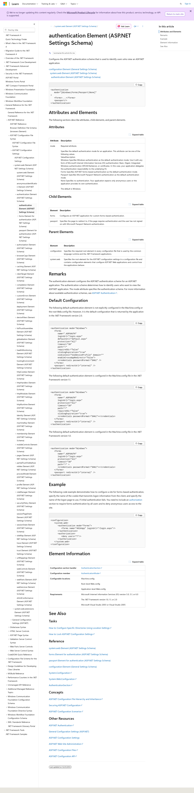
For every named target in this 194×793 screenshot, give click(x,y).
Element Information (169, 42)
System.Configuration (59, 672)
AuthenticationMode (90, 573)
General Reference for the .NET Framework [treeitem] (21, 114)
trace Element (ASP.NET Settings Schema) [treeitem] (27, 545)
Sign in (188, 3)
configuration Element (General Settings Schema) (73, 69)
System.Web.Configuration (62, 678)
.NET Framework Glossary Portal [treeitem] (21, 726)
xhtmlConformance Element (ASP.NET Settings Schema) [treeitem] (25, 601)
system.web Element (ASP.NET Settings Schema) (76, 26)
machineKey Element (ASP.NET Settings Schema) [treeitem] (26, 426)
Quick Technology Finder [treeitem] (16, 39)
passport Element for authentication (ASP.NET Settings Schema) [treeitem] (28, 235)
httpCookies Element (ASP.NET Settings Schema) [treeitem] (26, 375)
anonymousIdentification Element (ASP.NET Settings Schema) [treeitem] (27, 187)
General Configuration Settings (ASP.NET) (69, 731)
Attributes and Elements (170, 31)
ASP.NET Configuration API (62, 756)
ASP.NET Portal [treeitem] (12, 77)
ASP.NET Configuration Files (62, 749)
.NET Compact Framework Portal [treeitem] (19, 85)
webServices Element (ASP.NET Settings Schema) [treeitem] (26, 590)
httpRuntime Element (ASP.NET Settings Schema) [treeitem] (26, 408)
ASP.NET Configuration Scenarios (65, 711)
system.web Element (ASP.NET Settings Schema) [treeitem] (25, 176)
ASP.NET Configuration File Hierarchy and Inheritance (75, 699)
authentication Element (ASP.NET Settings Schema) (76, 77)
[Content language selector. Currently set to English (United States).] (16, 789)
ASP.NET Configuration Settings (64, 737)
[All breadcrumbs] (51, 26)
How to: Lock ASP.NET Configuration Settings (71, 634)
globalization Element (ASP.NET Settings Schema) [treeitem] (26, 342)
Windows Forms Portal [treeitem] (15, 81)
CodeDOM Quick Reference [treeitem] (20, 654)
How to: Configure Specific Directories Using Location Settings (79, 627)
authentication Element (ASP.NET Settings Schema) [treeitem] (27, 208)
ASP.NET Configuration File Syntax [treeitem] (23, 144)
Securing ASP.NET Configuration (64, 705)
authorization (135, 499)
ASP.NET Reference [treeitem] (18, 124)
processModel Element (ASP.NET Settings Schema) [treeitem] (26, 477)
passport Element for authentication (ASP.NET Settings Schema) (80, 660)
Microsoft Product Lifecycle (81, 12)
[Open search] (181, 3)
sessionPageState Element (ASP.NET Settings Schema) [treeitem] (24, 517)
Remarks (164, 35)
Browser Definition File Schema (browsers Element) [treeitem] (23, 129)
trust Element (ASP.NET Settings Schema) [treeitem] (27, 552)
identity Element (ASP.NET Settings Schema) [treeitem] (26, 417)
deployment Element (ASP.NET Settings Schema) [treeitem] (25, 310)
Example (163, 38)
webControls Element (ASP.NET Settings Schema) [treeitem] (26, 572)
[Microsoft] (5, 4)
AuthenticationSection (90, 568)
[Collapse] (34, 24)
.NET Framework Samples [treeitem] (16, 734)
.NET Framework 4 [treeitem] (13, 35)
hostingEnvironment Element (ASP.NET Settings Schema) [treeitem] (25, 364)
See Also (164, 46)
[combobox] (19, 30)
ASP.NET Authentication (103, 292)
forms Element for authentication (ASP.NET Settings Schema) (78, 654)
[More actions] (142, 26)
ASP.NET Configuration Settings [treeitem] (24, 159)
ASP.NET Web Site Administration (65, 743)
